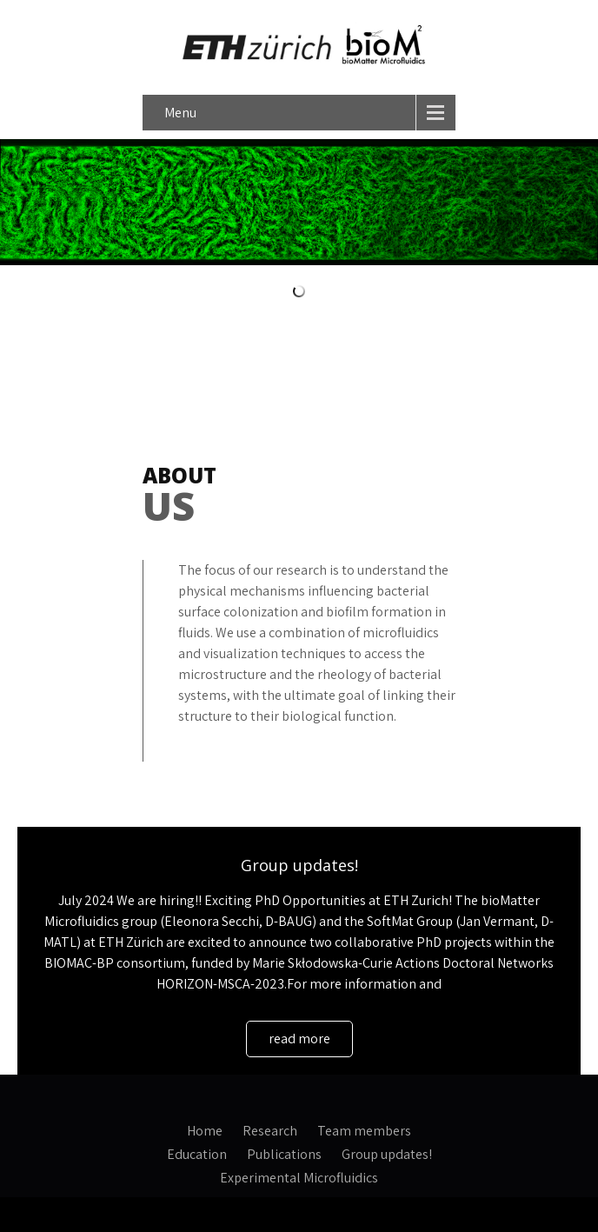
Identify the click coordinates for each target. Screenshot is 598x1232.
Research (270, 1128)
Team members (364, 1128)
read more (299, 1038)
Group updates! (299, 865)
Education (197, 1152)
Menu (180, 112)
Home (205, 1128)
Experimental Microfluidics (299, 1175)
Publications (284, 1152)
